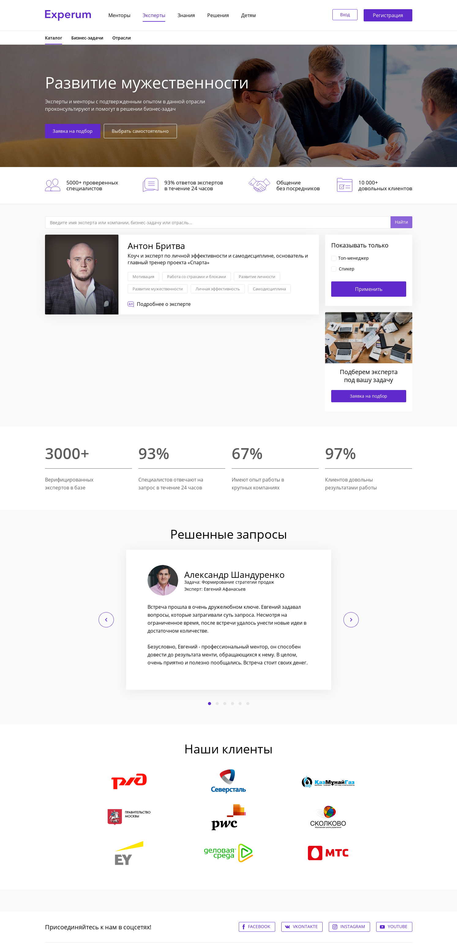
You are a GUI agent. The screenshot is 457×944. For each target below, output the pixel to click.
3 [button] (224, 703)
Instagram (352, 926)
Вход (342, 15)
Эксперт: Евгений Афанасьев (214, 589)
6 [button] (247, 703)
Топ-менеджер (353, 258)
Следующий (351, 619)
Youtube (397, 926)
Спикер (346, 268)
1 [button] (209, 703)
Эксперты (154, 15)
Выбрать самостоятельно (150, 130)
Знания (186, 15)
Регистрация (388, 15)
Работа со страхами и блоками (196, 276)
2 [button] (217, 703)
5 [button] (240, 703)
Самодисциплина (269, 289)
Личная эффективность (218, 289)
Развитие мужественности (158, 289)
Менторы (119, 15)
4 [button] (232, 703)
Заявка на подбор (75, 130)
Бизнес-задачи (87, 38)
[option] (228, 620)
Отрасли (121, 38)
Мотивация (143, 276)
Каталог (53, 38)
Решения (218, 15)
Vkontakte (305, 926)
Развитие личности (257, 276)
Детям (248, 15)
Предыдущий (106, 619)
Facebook (259, 926)
